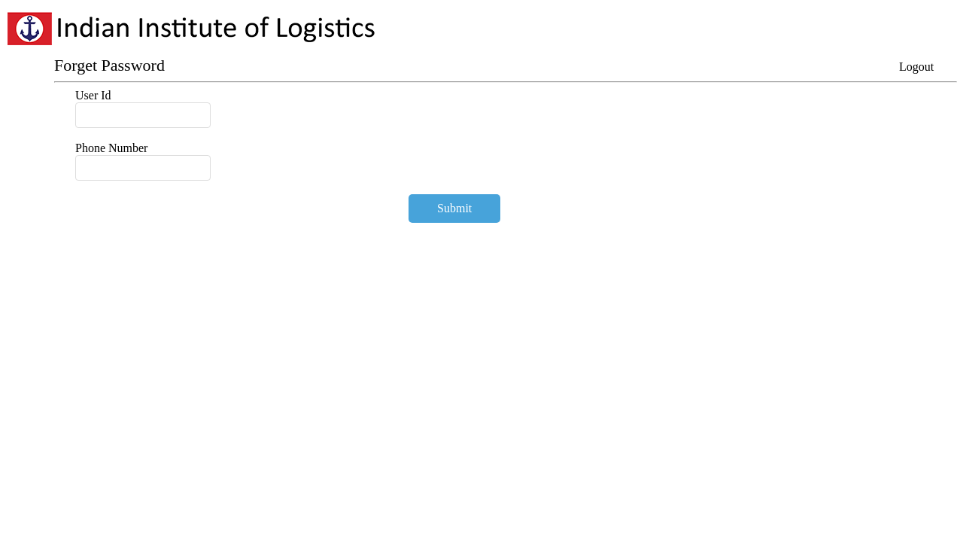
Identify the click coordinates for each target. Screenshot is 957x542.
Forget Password (109, 65)
